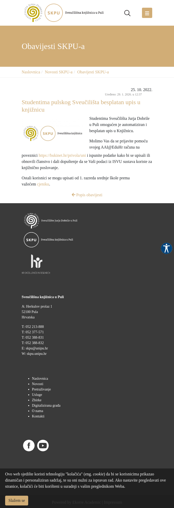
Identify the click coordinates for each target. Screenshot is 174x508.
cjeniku (43, 184)
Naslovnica (31, 72)
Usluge (37, 395)
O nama (37, 411)
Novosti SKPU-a (59, 72)
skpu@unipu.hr (37, 348)
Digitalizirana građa (46, 405)
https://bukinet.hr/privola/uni (62, 155)
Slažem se (16, 500)
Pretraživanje (41, 389)
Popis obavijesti (87, 195)
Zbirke (37, 400)
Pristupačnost (166, 248)
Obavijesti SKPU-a (93, 72)
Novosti (37, 384)
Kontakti (38, 416)
